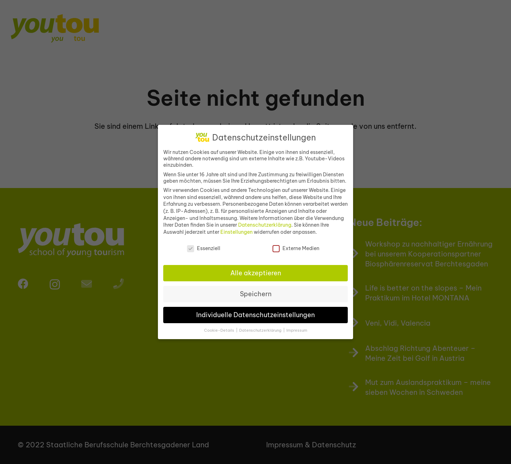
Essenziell (203, 245)
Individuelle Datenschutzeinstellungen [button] (255, 311)
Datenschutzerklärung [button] (260, 326)
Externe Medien (296, 245)
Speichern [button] (255, 290)
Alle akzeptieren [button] (255, 269)
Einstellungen (236, 228)
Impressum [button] (296, 326)
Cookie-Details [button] (219, 326)
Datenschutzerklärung (264, 221)
